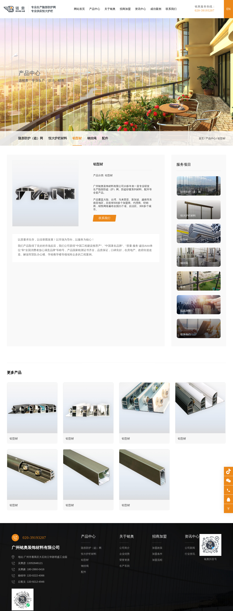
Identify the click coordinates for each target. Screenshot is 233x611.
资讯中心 (140, 9)
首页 (201, 138)
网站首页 (79, 9)
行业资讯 (190, 553)
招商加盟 (125, 9)
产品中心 (94, 9)
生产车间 (124, 565)
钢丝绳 (91, 138)
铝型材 (77, 138)
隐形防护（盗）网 (30, 138)
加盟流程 (157, 559)
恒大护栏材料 (57, 138)
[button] (73, 193)
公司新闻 (190, 547)
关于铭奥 (109, 9)
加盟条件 (157, 553)
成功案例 (155, 9)
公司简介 (124, 547)
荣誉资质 (124, 559)
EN (228, 9)
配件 (105, 138)
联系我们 (171, 9)
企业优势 (124, 553)
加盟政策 (157, 547)
